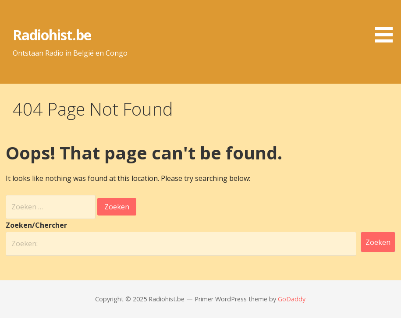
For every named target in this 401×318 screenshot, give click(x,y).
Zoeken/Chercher (36, 225)
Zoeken (378, 242)
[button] (387, 23)
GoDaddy (291, 299)
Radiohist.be (52, 34)
